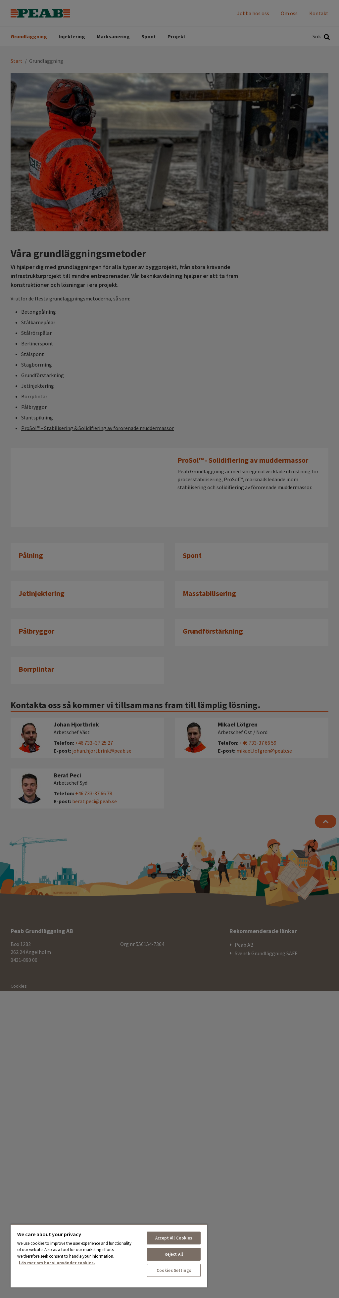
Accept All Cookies (173, 1238)
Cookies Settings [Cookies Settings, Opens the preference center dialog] (174, 1270)
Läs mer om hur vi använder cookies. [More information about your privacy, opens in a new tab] (57, 1263)
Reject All (174, 1254)
